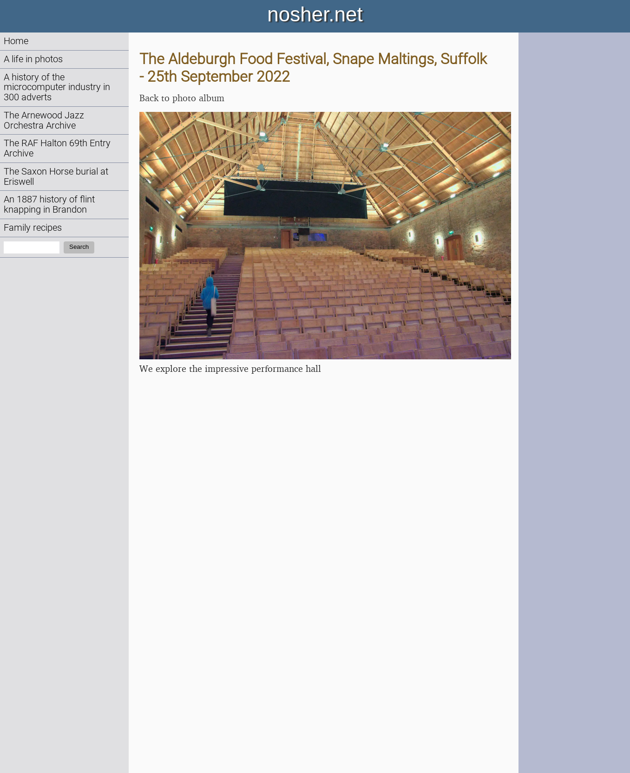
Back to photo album (181, 98)
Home (16, 41)
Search (79, 246)
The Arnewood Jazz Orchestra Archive (44, 120)
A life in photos (33, 59)
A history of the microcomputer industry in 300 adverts (57, 87)
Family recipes (33, 227)
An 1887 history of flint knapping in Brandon (49, 204)
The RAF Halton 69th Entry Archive (57, 148)
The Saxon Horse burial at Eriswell (56, 176)
